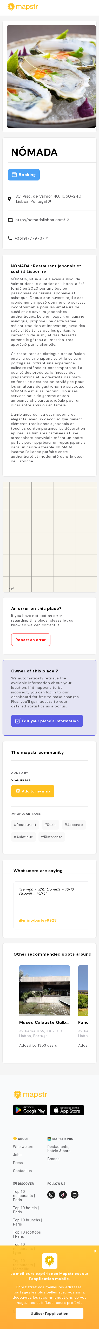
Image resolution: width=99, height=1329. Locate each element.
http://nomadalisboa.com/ (42, 219)
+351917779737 (32, 238)
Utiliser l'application (49, 1313)
